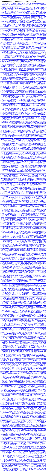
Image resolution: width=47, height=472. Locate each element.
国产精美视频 (5, 302)
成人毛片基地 (40, 242)
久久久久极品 (7, 442)
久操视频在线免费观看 (8, 179)
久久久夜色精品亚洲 (15, 310)
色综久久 (17, 325)
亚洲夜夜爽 (22, 253)
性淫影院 (28, 30)
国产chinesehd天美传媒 (14, 108)
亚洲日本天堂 (9, 448)
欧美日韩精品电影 (10, 242)
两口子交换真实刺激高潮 (35, 47)
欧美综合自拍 (37, 149)
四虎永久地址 (3, 288)
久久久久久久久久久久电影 (35, 444)
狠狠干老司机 (10, 42)
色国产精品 (32, 25)
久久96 (39, 92)
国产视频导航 (39, 196)
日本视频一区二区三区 (22, 334)
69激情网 (31, 200)
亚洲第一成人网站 (18, 398)
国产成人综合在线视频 (10, 50)
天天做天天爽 (23, 195)
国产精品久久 (9, 268)
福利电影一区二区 (24, 328)
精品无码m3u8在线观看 (33, 65)
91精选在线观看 (4, 254)
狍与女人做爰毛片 (13, 21)
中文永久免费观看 (29, 149)
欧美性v (13, 316)
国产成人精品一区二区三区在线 (36, 117)
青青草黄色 (8, 88)
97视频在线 (37, 224)
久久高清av (37, 337)
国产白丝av (4, 188)
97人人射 (29, 452)
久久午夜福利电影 (6, 310)
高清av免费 (42, 210)
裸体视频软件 (10, 429)
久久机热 (28, 118)
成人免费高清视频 (19, 349)
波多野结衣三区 (40, 404)
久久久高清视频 (21, 270)
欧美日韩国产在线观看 (23, 131)
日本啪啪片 (5, 341)
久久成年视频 (9, 213)
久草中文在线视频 (35, 50)
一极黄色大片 (29, 90)
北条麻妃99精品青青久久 (14, 121)
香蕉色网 (34, 253)
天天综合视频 (19, 230)
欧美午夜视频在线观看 (38, 119)
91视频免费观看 (32, 7)
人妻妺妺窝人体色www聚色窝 (18, 13)
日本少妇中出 (41, 39)
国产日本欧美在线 (7, 87)
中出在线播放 (17, 200)
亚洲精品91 (15, 452)
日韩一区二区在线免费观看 (38, 91)
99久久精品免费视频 (26, 354)
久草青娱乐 (31, 73)
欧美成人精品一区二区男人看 (11, 182)
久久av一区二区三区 (5, 402)
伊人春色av (40, 95)
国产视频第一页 (40, 193)
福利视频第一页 (15, 373)
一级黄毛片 (33, 196)
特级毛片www (31, 116)
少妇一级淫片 (17, 315)
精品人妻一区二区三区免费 (30, 169)
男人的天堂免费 (14, 364)
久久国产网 (31, 371)
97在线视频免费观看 (25, 158)
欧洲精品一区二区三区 (23, 296)
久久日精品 (17, 355)
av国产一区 (7, 217)
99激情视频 (4, 79)
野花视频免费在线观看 (8, 91)
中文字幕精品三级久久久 (26, 276)
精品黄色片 (3, 151)
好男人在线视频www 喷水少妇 (13, 297)
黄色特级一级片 (15, 22)
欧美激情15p (6, 95)
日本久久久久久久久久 (21, 246)
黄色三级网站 (10, 51)
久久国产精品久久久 (13, 78)
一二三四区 (20, 443)
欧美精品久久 (34, 465)
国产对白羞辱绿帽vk (13, 176)
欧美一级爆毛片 (30, 367)
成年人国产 (31, 26)
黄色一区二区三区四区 (35, 372)
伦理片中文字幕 (9, 158)
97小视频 (31, 166)
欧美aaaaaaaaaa (43, 171)
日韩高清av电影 (23, 114)
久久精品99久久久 (31, 334)
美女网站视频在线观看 (5, 211)
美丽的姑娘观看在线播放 (28, 426)
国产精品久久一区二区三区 (19, 113)
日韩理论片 (20, 435)
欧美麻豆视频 (36, 226)
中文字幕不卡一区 (5, 122)
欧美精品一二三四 (19, 110)
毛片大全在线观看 (28, 459)
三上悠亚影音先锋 (40, 7)
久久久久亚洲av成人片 (7, 420)
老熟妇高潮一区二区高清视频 (28, 337)
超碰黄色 (28, 85)
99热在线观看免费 (33, 154)
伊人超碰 (6, 315)
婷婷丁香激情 (9, 201)
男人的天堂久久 (22, 385)
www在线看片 (41, 303)
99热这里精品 (29, 171)
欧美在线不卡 (24, 262)
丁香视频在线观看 (7, 140)
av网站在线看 (21, 459)
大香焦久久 (32, 139)
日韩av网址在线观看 (34, 136)
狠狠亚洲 (35, 318)
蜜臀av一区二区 (34, 114)
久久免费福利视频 (34, 12)
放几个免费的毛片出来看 (31, 143)
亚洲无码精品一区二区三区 (33, 249)
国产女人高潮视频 (20, 33)
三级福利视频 (35, 175)
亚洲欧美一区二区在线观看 (36, 271)
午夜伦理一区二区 (22, 298)
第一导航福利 (8, 368)
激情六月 (37, 426)
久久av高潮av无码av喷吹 (29, 75)
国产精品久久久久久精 (17, 57)
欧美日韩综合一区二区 (18, 369)
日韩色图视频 (3, 104)
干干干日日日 (18, 122)
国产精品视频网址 (32, 404)
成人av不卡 (18, 438)
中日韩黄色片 (21, 169)
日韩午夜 (44, 52)
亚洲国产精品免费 (14, 435)
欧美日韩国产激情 (8, 450)
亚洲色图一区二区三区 (15, 28)
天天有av (43, 53)
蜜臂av (40, 192)
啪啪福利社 (28, 163)
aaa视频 (16, 316)
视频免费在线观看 (42, 279)
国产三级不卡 (26, 12)
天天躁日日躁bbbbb (24, 200)
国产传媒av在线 (34, 130)
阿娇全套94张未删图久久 (23, 244)
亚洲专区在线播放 (31, 390)
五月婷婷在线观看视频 (23, 59)
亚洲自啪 (12, 319)
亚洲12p (5, 377)
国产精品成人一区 (24, 56)
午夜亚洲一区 (12, 152)
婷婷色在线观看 (41, 83)
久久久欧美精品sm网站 (29, 170)
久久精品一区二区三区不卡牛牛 (27, 161)
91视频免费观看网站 (39, 270)
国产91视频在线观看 (38, 415)
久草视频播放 (3, 451)
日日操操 (41, 96)
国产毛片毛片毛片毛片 (23, 371)
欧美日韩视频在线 (35, 8)
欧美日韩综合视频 (42, 65)
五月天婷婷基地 (37, 9)
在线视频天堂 (14, 162)
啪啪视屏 (43, 281)
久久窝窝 (23, 218)
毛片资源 (36, 64)
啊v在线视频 (3, 431)
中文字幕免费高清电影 (37, 20)
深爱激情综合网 (14, 394)
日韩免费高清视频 (12, 185)
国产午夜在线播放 (14, 83)
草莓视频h (7, 55)
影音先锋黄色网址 (37, 147)
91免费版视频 (6, 371)
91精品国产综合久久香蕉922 (19, 456)
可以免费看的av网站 (16, 321)
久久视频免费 (35, 18)
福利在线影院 (34, 92)
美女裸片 (20, 117)
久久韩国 (5, 343)
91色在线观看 (20, 74)
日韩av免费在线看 (34, 250)
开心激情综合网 (12, 233)
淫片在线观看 (27, 50)
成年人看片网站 (32, 193)
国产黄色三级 (14, 244)
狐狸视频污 (14, 157)
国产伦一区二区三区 (21, 185)
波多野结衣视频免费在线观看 (33, 461)
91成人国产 (30, 21)
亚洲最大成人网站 (15, 320)
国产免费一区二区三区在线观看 (10, 112)
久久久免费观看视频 (11, 141)
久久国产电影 (26, 87)
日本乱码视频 (25, 359)
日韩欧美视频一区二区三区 (39, 267)
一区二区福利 (22, 47)
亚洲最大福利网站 (40, 77)
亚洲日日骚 (33, 85)
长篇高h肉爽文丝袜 (39, 195)
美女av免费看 (3, 85)
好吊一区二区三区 (37, 358)
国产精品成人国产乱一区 (34, 345)
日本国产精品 (35, 303)
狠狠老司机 (13, 154)
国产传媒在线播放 (4, 384)
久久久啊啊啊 (22, 149)
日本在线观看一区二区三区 (25, 60)
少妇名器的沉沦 (10, 451)
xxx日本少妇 (41, 232)
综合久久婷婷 (40, 61)
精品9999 (15, 347)
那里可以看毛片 (24, 267)
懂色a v (44, 209)
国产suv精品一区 (34, 70)
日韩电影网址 (23, 178)
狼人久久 (34, 37)
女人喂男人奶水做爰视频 (29, 451)
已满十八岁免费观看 (21, 347)
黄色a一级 (18, 377)
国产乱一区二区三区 (5, 319)
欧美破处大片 (21, 153)
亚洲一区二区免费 (8, 46)
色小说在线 (9, 460)
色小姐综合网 (18, 31)
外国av (19, 105)
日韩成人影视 (42, 198)
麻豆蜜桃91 (17, 249)
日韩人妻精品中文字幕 (10, 311)
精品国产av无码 (9, 398)
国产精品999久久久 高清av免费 (29, 353)
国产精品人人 (8, 305)
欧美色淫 (40, 441)
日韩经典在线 (32, 79)
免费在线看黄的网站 (7, 183)
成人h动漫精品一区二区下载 (27, 363)
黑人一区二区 (37, 21)
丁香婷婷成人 (39, 257)
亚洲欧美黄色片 (11, 230)
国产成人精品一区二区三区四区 (33, 78)
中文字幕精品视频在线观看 (17, 426)
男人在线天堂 (42, 274)
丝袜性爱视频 (22, 85)
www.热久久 (7, 338)
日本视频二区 (18, 228)
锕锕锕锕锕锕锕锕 (42, 248)
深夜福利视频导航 (13, 24)
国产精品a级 (16, 286)
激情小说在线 (14, 330)
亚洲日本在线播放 (21, 254)
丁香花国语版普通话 (37, 209)
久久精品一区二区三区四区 (29, 81)
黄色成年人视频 (34, 342)
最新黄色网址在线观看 (21, 104)
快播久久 (38, 55)
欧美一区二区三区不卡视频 (38, 68)
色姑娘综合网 (8, 321)
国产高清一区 (17, 441)
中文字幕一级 (7, 258)
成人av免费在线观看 (5, 279)
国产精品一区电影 (13, 105)
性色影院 (18, 82)
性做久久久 (36, 223)
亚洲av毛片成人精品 (16, 264)
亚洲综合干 (35, 183)
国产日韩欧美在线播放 (7, 25)
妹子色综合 (34, 338)
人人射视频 (36, 420)
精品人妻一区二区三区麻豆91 (30, 219)
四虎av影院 (15, 455)
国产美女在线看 (4, 11)
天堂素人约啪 (29, 333)
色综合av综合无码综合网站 (24, 24)
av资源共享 (10, 72)
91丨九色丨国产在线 (5, 214)
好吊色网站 (10, 315)
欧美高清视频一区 (23, 457)
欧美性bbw (18, 134)
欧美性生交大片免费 (25, 105)
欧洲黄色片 (19, 217)
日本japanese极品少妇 (20, 375)
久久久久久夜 (19, 77)
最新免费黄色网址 (17, 284)
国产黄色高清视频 (42, 215)
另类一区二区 (34, 100)
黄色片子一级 (20, 101)
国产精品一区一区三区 (11, 439)
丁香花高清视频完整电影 (23, 257)
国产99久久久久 (32, 438)
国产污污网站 (21, 83)
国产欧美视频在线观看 (13, 153)
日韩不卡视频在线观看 (19, 40)
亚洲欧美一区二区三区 (38, 57)
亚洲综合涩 (37, 363)
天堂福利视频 (36, 171)
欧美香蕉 (23, 406)
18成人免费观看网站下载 (27, 95)
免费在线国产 (8, 13)
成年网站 (2, 434)
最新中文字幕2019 (36, 132)
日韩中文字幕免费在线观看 (21, 123)
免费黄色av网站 (5, 126)
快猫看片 (41, 220)
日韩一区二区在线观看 (41, 253)
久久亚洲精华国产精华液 (23, 34)
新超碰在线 (34, 60)
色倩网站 (26, 332)
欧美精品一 (32, 375)
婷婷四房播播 (17, 319)
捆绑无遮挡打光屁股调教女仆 (21, 402)
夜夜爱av (32, 109)
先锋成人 (17, 114)
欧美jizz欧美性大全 (25, 17)
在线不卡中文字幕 (14, 371)
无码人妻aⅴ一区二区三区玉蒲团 (31, 232)
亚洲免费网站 (40, 340)
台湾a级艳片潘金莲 (21, 333)
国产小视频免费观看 (37, 276)
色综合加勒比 (30, 235)
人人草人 (24, 192)
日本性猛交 (5, 65)
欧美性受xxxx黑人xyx (12, 292)
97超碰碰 (10, 48)
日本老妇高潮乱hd (30, 258)
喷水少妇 (29, 340)
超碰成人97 (24, 31)
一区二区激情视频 (30, 178)
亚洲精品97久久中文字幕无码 (32, 202)
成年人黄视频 (27, 25)
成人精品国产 (3, 7)
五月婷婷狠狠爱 (8, 411)
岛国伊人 (9, 22)
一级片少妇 (34, 40)
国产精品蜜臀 (31, 217)
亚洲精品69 (25, 274)
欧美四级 (28, 239)
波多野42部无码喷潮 (26, 140)
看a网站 (33, 165)
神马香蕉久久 (32, 362)
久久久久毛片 (36, 294)
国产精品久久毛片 (38, 262)
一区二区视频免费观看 (33, 220)
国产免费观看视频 (16, 147)
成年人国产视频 (28, 395)
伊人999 (7, 92)
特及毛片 (12, 110)
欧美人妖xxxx (3, 457)
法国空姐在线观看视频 (15, 447)
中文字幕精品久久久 (29, 223)
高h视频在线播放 (37, 332)
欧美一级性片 (24, 173)
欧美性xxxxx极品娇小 (5, 468)
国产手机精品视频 (41, 59)
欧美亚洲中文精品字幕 (12, 86)
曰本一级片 (31, 431)
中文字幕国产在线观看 (25, 355)
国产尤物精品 (20, 397)
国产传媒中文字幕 (24, 82)
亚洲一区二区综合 (23, 108)
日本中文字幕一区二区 (24, 191)
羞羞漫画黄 (23, 11)
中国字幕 (36, 200)
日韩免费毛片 (8, 346)
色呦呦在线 (28, 284)
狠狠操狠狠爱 (35, 259)
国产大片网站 (38, 82)
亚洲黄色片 (7, 307)
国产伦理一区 (32, 403)
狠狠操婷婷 (3, 280)
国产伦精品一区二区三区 (24, 100)
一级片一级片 (20, 156)
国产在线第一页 (29, 373)
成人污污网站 (29, 302)
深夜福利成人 (16, 145)
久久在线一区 (23, 118)
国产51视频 (23, 134)
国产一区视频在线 (24, 245)
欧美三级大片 (7, 154)
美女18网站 (16, 457)
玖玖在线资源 (14, 202)
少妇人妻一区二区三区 (7, 369)
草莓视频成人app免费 (16, 140)
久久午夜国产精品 (26, 44)
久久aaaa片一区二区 (7, 56)
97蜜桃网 (44, 319)
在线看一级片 (35, 452)
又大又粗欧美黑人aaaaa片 (34, 293)
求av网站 (43, 412)
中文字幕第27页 (17, 96)
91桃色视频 (10, 9)
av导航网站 (24, 323)
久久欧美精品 (28, 33)
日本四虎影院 (8, 147)
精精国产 (32, 30)
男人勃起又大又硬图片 (19, 39)
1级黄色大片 (37, 42)
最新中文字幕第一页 (9, 349)
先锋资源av (24, 217)
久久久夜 (10, 347)
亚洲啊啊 (29, 248)
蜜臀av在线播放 (28, 259)
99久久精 (28, 347)
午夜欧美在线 (37, 252)
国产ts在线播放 (7, 90)
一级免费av (4, 359)
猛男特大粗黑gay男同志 (11, 333)
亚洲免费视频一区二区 (16, 336)
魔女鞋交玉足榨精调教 (36, 74)
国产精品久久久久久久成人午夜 (13, 195)
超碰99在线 (4, 424)
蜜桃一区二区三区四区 (10, 38)
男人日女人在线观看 (39, 416)
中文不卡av (9, 61)
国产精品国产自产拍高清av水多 (23, 189)
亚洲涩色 (23, 377)
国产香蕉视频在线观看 (14, 340)
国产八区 (23, 53)
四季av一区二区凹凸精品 (11, 303)
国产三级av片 (18, 469)
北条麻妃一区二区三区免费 (15, 372)
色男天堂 (33, 189)
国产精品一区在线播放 (11, 215)
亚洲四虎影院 (10, 323)
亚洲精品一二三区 (18, 433)
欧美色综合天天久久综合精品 (29, 55)
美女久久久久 (3, 166)
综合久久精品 (11, 289)
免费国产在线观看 (30, 184)
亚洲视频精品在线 (37, 63)
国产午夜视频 (26, 38)
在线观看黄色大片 (37, 104)
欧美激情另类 (32, 296)
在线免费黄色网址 (24, 320)
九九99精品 (22, 224)
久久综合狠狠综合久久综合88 (37, 125)
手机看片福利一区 (5, 24)
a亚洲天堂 (27, 386)
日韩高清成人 (41, 130)
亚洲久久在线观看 (40, 237)
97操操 (2, 173)
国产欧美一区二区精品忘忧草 (26, 277)
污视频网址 (7, 47)
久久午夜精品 (3, 51)
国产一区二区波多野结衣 (18, 204)
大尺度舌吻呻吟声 (18, 429)
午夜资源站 (34, 208)
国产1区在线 (43, 116)
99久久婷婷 (6, 355)
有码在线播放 (25, 116)
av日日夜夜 (21, 422)
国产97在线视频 (41, 114)
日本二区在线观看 (6, 241)
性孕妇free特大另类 (29, 86)
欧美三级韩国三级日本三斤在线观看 (33, 43)
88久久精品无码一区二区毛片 (29, 77)
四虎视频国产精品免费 (27, 20)
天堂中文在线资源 (31, 28)
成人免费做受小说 (14, 73)
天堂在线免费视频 (24, 121)
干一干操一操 (11, 404)
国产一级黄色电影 (7, 143)
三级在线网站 (12, 114)
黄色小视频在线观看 (18, 381)
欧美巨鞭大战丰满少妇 (16, 258)
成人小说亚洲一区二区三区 (37, 51)
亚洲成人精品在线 (41, 15)
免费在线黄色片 (19, 38)
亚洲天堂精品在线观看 (28, 329)
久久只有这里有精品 (40, 299)
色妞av (41, 11)
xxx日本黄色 (15, 37)
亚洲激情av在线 (15, 56)
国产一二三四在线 (22, 179)
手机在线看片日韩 (20, 311)
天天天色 (31, 267)
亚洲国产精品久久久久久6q (12, 174)
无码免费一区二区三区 (36, 266)
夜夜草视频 (5, 264)
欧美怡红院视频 (7, 328)
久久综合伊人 (40, 40)
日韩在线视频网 (22, 198)
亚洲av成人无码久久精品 (35, 281)
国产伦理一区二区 (33, 272)
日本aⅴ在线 (39, 94)
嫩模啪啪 (3, 163)
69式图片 (37, 75)
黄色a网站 (19, 20)
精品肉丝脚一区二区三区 (31, 94)
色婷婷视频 (32, 211)
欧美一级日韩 (35, 176)
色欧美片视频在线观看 (36, 44)
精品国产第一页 (30, 195)
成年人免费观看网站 (21, 99)
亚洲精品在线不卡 (8, 119)
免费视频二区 (9, 163)
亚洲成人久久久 (22, 78)
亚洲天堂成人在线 (23, 127)
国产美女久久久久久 (13, 34)
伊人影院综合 (31, 359)
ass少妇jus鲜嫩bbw (24, 310)
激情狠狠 (42, 264)
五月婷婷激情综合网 (42, 272)
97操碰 (19, 116)
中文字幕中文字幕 (28, 37)
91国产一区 (33, 299)
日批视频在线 (34, 385)
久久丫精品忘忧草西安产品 (23, 141)
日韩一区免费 (9, 280)
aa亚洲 (43, 163)
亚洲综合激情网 (39, 28)
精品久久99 (34, 320)
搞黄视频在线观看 (20, 50)
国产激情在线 (9, 156)
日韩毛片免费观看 (11, 104)
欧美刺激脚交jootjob (30, 376)
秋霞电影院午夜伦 (26, 342)
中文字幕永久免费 (32, 157)
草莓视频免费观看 (15, 47)
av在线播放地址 (37, 324)
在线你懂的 (17, 289)
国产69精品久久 (16, 460)
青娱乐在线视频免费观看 (40, 165)
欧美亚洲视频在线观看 (24, 211)
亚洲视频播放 (5, 397)
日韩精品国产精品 (39, 156)
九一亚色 (31, 294)
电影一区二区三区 (10, 220)
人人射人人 (9, 113)
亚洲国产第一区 (38, 255)
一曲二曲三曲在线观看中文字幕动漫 (13, 135)
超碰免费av (20, 37)
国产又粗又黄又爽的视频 (34, 310)
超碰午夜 (7, 31)
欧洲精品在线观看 (42, 22)
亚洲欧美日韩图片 (8, 419)
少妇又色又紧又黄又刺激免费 (10, 75)
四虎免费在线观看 (16, 222)
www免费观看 (15, 305)
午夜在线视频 (36, 107)
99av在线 (17, 63)
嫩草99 (31, 180)
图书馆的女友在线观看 (31, 242)
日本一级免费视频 (34, 22)
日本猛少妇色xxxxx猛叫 (23, 182)
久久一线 (8, 332)
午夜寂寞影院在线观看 (24, 22)
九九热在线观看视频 (32, 160)
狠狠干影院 (43, 92)
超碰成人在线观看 (4, 152)
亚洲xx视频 (25, 26)
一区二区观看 (16, 25)
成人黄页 (34, 459)
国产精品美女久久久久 (20, 197)
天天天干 (16, 91)
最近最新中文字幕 (17, 218)
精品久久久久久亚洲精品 (24, 70)
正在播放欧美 (26, 272)
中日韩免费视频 (16, 15)
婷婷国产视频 (3, 429)
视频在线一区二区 (37, 360)
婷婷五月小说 (25, 117)
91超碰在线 (18, 359)
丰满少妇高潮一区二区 (32, 179)
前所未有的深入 (30, 230)
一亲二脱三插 (32, 131)
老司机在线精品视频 (28, 419)
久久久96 (19, 162)
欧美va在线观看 (39, 85)
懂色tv (4, 376)
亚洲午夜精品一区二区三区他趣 (11, 26)
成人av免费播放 (39, 35)
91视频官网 (33, 113)
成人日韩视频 (33, 38)
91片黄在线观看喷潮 (25, 61)
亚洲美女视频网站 (28, 39)
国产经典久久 (38, 222)
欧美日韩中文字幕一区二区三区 (34, 29)
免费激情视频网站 (13, 397)
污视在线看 (34, 340)
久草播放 (26, 160)
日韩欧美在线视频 (41, 140)
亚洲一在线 (29, 441)
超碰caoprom (12, 82)
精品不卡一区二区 (11, 134)
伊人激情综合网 (21, 86)
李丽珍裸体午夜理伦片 (8, 240)
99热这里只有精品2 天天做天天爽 (27, 289)
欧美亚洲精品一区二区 (18, 312)
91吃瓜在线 (25, 470)
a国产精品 (16, 149)
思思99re (35, 167)
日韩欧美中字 (13, 208)
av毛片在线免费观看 (8, 415)
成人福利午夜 (12, 228)
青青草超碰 (9, 100)
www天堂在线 (11, 193)
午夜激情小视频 (22, 466)
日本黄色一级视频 (20, 170)
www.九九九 (38, 451)
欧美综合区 (26, 227)
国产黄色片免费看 (26, 433)
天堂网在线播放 (34, 393)
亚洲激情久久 (12, 382)
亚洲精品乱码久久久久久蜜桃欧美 (32, 16)
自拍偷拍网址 (17, 42)
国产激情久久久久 (10, 325)
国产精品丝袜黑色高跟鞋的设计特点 (36, 241)
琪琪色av (28, 393)
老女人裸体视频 (24, 324)
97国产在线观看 (5, 82)
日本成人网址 (25, 228)
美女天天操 (21, 201)
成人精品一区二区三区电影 (18, 378)
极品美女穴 (34, 441)
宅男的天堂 (21, 442)
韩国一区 (5, 72)
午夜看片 (20, 26)
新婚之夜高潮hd (10, 53)
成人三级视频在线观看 (23, 301)
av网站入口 (11, 381)
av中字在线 (32, 351)
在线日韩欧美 (3, 275)
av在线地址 (27, 465)
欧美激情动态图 (7, 222)
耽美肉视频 (5, 30)
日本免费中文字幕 (30, 69)
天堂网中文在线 (31, 222)
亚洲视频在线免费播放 (35, 87)
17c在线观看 (17, 53)
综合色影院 (43, 275)
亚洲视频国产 (27, 311)
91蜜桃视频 (33, 213)
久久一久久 (38, 118)
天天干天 (42, 122)
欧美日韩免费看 (30, 285)
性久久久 (11, 103)
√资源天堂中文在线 (10, 43)
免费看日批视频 (39, 108)
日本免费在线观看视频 (18, 81)
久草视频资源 (13, 214)
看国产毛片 (15, 280)
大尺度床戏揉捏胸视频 (39, 386)
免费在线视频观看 (33, 398)
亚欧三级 (18, 152)
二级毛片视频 (38, 131)
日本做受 (16, 179)
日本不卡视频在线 (18, 314)
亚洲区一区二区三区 (20, 233)
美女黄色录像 (36, 435)
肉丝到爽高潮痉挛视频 (20, 43)
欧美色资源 (33, 347)
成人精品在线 (10, 271)
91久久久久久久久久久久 (35, 231)
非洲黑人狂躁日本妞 (8, 39)
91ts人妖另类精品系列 (5, 276)
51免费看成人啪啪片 (42, 121)
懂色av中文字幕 (22, 316)
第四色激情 (20, 428)
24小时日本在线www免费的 (10, 437)
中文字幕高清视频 (17, 337)
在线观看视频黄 (23, 460)
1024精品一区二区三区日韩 (31, 453)
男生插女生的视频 (19, 160)
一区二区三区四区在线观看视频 (15, 390)
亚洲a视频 (11, 425)
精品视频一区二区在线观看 (32, 126)
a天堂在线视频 (9, 380)
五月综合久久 (36, 90)
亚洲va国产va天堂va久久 (29, 236)
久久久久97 (20, 455)
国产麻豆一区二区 (23, 145)
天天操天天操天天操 (21, 285)
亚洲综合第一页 (22, 183)
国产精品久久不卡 (7, 266)
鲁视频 (39, 385)
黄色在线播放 (31, 262)
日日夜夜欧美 (23, 373)
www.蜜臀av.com (36, 180)
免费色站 (41, 457)
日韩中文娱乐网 (28, 13)
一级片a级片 (16, 232)
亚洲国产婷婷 (32, 35)
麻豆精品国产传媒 (28, 330)
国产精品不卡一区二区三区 (7, 290)
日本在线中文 (16, 183)
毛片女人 (33, 118)
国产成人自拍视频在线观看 (20, 103)
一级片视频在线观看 (5, 117)
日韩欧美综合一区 (8, 107)
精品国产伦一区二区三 (34, 34)
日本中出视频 (38, 327)
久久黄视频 (18, 139)
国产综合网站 (28, 377)
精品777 (10, 264)
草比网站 (43, 9)
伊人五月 (23, 258)
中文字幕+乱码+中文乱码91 (19, 380)
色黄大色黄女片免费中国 (6, 192)
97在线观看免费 (41, 365)
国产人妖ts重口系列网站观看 (14, 11)
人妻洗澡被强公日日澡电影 (40, 72)
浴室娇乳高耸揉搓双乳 (11, 151)
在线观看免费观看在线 (9, 64)
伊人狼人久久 (40, 438)
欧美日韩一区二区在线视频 (28, 66)
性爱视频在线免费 (41, 353)
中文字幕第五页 (31, 280)
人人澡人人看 (15, 59)
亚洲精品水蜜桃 (40, 60)
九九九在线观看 (34, 83)
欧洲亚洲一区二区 (15, 90)
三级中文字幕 (10, 324)
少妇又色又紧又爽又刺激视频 (26, 9)
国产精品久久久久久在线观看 (24, 176)
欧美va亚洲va (10, 223)
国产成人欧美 (24, 135)
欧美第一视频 (3, 53)
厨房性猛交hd (28, 92)
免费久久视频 (10, 308)
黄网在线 (22, 51)
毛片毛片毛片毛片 (5, 103)
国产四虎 (2, 55)
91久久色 (30, 457)
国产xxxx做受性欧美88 (22, 157)
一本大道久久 (15, 346)
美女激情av (4, 373)
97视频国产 (35, 96)
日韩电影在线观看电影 (40, 30)
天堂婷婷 (3, 349)
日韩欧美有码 (43, 149)
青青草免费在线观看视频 (27, 96)
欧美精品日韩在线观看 (41, 347)
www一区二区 (27, 422)
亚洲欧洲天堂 (3, 16)
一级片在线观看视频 (22, 280)
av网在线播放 (3, 77)
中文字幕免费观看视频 (37, 163)
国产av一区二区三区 (40, 213)
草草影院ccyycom (7, 17)
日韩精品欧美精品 (31, 152)
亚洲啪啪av (32, 17)
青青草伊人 (27, 83)
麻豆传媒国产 (23, 90)
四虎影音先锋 (7, 252)
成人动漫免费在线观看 (14, 30)
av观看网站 (11, 18)
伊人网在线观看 (17, 220)
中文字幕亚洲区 (28, 107)
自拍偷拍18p (21, 305)
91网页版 (39, 245)
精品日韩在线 (16, 72)
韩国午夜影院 (32, 82)
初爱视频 (14, 391)
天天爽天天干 (42, 50)
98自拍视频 (23, 248)
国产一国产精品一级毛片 (23, 174)
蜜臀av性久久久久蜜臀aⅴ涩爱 (9, 189)
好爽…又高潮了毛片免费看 (23, 52)
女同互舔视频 (23, 28)
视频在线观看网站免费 (16, 17)
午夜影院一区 (6, 74)
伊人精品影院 (27, 196)
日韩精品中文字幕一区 (31, 138)
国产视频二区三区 (25, 438)
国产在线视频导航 (4, 105)
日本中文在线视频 (26, 125)
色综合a (5, 270)
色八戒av (41, 330)
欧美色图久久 (41, 288)
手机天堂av (26, 180)
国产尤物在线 (32, 257)
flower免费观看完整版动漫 (16, 187)
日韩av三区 (17, 242)
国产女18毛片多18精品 (23, 346)
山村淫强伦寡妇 (38, 368)
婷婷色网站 (39, 169)
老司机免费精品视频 (38, 26)
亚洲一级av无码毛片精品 (6, 94)
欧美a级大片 (34, 101)
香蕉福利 (17, 299)
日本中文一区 (3, 292)
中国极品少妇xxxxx (4, 236)
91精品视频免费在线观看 (9, 400)
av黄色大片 (38, 153)
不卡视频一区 (9, 145)
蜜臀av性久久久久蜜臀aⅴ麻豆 (25, 63)
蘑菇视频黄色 (40, 320)
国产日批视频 (6, 412)
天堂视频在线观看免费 (36, 33)
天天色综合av (3, 320)
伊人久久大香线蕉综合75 (33, 56)
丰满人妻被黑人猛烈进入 (15, 248)
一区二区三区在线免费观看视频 (22, 362)
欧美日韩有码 (23, 249)
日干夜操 (6, 239)
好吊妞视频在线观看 (17, 8)
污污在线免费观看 (21, 214)
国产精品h (35, 166)
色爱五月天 (26, 261)
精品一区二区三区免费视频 (14, 461)
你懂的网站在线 (13, 206)
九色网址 (8, 365)
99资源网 (24, 407)
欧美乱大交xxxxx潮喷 (26, 122)
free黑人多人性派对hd (13, 387)
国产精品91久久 (19, 12)
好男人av (28, 47)
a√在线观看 (35, 39)
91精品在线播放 (23, 205)
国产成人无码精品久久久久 (26, 358)
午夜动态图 (33, 206)
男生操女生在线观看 (19, 167)
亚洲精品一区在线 (33, 59)
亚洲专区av (30, 318)
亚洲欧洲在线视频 (28, 167)
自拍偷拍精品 (21, 109)
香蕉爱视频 (12, 55)
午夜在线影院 (25, 166)
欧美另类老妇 (38, 378)
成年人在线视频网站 (11, 101)
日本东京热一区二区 (6, 293)
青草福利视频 (9, 327)
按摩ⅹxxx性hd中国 (21, 279)
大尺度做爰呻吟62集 (33, 328)
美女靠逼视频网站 (17, 420)
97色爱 (6, 372)
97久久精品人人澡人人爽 (29, 148)
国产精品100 (7, 12)
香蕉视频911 (21, 180)
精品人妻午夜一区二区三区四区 (18, 231)
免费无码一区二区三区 (16, 453)
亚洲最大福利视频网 (16, 88)
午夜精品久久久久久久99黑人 (30, 112)
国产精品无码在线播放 (34, 350)
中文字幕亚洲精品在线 (21, 126)
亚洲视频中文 (3, 101)
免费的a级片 (26, 397)
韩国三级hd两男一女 (8, 149)
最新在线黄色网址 (30, 255)
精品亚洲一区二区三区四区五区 (21, 7)
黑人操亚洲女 (15, 421)
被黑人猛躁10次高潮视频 (9, 35)
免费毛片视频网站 (27, 8)
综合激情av (40, 166)
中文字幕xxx (5, 285)
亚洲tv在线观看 (12, 283)
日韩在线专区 (26, 281)
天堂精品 (14, 354)
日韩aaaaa (27, 437)
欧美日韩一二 (29, 104)
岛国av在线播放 (40, 37)
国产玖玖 (17, 205)
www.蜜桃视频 (40, 129)
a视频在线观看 (19, 55)
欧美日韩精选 (25, 398)
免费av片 (9, 316)
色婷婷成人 (18, 288)
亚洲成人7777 (28, 425)
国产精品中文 (21, 330)
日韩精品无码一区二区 (41, 466)
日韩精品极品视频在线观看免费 (30, 187)
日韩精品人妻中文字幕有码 (34, 145)
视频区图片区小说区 (15, 399)
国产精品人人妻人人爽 (41, 138)
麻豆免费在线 (40, 228)
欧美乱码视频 (15, 131)
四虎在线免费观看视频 (10, 375)
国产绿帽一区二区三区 (30, 197)
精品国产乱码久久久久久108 (35, 52)
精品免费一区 (36, 13)
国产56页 (20, 364)
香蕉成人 (44, 235)
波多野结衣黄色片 (16, 143)
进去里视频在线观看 (21, 171)
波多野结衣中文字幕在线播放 (34, 263)
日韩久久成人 (33, 24)
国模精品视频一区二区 (24, 46)
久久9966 (10, 198)
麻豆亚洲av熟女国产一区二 (7, 66)
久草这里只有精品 (21, 151)
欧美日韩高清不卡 (36, 399)
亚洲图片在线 (38, 236)
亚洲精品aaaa (16, 263)
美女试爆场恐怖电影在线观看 (23, 446)
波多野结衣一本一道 (37, 188)
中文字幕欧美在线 (27, 101)
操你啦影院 (12, 31)
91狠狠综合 (17, 161)
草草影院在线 (23, 147)
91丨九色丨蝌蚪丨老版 (14, 129)
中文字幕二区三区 (14, 144)
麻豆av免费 (16, 60)
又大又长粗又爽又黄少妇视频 (33, 421)
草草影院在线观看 (38, 86)
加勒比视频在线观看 (38, 109)
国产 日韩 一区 (36, 103)
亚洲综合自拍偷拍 (4, 250)
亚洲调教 (25, 110)
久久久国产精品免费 (40, 17)
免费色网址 (34, 354)
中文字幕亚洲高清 (4, 108)
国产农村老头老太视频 (17, 125)
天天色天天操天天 (33, 365)
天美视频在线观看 (6, 162)
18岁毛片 (27, 375)
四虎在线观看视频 (31, 127)
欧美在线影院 (15, 298)
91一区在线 (5, 48)
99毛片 (28, 114)
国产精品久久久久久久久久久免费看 (37, 141)
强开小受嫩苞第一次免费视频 (28, 290)
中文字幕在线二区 (20, 175)
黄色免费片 (32, 389)
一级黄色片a (12, 122)
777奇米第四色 (7, 99)
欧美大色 (21, 25)
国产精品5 (9, 298)
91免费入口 (43, 104)
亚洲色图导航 (38, 323)
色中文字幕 (3, 365)
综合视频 (6, 68)
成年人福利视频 (17, 158)
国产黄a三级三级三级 (7, 259)
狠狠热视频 (42, 433)
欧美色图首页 (8, 131)
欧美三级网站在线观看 (20, 430)
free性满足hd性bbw (9, 245)
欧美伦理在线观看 (26, 139)
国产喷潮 (9, 428)
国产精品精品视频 (15, 211)
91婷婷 (6, 198)
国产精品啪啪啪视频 (11, 77)
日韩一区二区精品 (40, 314)
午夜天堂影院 (19, 235)
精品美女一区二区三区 (35, 437)
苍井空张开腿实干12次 (6, 350)
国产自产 (9, 320)
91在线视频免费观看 (11, 20)
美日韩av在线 (12, 272)
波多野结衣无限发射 (35, 11)
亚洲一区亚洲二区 (39, 280)
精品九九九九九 (28, 119)
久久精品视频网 (38, 162)
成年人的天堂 (29, 132)
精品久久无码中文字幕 (25, 15)
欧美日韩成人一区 (21, 16)
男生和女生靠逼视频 (11, 16)
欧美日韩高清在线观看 (7, 180)
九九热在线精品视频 (40, 185)
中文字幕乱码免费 (33, 346)
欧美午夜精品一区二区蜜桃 (40, 151)
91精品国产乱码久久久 (40, 311)
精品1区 (27, 389)
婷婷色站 (24, 284)
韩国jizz (28, 11)
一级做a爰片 (19, 463)
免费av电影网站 (39, 211)
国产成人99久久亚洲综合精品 (34, 135)
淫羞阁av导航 (42, 183)
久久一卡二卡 (34, 15)
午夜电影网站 (15, 127)
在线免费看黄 (29, 134)
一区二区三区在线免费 (15, 132)
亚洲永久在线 (3, 323)
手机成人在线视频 (31, 31)
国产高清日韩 (41, 425)
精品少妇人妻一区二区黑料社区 (27, 72)
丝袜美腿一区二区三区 (27, 68)
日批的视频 (28, 316)
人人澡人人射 (43, 75)
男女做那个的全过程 (24, 350)
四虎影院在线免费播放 (38, 134)
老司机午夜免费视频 (37, 48)
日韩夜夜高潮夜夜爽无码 (8, 70)
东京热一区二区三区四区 (32, 110)
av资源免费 (13, 99)
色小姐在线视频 (11, 79)
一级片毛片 (35, 144)
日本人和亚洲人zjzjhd (6, 59)
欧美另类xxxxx (27, 305)
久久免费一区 (19, 154)
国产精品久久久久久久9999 (13, 85)
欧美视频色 (32, 319)
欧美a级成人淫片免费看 (10, 219)
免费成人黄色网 (42, 191)
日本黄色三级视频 (39, 296)
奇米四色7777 (6, 208)
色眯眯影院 (37, 116)
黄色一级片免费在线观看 (11, 257)
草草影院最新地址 (8, 81)
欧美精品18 (39, 261)
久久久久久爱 (15, 428)
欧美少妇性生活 (7, 57)
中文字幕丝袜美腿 (8, 385)
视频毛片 (13, 12)
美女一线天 (33, 140)
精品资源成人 (39, 206)
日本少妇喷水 (41, 208)
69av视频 (14, 156)
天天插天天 (34, 316)
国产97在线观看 (32, 261)
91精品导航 (33, 129)
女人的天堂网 (17, 51)
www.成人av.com (11, 175)
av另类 (6, 228)
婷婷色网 (24, 390)
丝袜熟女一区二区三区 (31, 99)
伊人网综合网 (30, 147)
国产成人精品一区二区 (27, 18)
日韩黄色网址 (41, 112)
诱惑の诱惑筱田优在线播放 (11, 171)
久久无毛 (22, 286)
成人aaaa (9, 407)
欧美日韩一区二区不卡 (23, 21)
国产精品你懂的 (31, 416)
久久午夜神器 (17, 9)
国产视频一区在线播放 (7, 15)
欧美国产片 (30, 97)
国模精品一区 (29, 48)
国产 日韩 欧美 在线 (6, 253)
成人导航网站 (10, 262)
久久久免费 (31, 42)
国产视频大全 (9, 452)
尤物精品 (3, 139)
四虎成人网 (15, 116)
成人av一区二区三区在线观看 (6, 60)
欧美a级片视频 (10, 96)
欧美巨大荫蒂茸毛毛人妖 (12, 226)
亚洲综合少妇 (20, 268)
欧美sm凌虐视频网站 (12, 69)
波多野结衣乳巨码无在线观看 (22, 35)
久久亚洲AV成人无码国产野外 (11, 422)
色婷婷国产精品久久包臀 (8, 161)
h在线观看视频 (10, 7)
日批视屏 (41, 110)
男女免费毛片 (8, 255)
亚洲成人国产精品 (37, 235)
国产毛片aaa (12, 355)
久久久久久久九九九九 (26, 338)
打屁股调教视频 (17, 18)
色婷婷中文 (15, 198)
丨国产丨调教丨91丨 (17, 213)
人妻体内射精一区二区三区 (15, 95)
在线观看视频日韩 (11, 377)
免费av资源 (27, 231)
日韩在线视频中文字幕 (15, 173)
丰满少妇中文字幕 (22, 69)
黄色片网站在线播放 (5, 73)
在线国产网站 (25, 294)
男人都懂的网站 (41, 201)
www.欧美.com (21, 206)
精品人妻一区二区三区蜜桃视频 (22, 64)
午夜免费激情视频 (37, 244)
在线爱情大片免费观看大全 (35, 227)
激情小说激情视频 (26, 130)
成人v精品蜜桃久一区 (40, 351)
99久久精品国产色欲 (42, 101)
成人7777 (24, 230)
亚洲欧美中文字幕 (26, 213)
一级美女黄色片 (27, 40)
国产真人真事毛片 (34, 191)
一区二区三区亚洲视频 (40, 189)
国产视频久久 (28, 439)
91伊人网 (17, 70)
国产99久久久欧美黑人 (5, 210)
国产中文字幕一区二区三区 (11, 237)
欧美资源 (42, 42)
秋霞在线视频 (17, 324)
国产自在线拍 (12, 236)
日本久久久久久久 (22, 202)
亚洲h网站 (35, 95)
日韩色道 (39, 167)
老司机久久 (31, 64)
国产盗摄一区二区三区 (7, 446)
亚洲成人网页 (23, 188)
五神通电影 (41, 136)
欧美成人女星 (21, 75)
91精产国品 (9, 456)
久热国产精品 (21, 112)
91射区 (29, 320)
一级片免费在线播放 (39, 152)
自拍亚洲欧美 (30, 183)
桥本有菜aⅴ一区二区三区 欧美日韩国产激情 (30, 88)
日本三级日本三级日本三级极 (19, 302)
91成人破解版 (37, 66)
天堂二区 (4, 284)
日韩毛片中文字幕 (17, 48)
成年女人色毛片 (24, 293)
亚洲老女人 (6, 306)
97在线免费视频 (23, 65)
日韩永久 (8, 187)
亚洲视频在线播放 (5, 178)
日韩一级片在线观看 (14, 118)
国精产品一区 (26, 154)
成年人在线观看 (13, 74)
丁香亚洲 (43, 409)
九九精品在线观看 (41, 318)
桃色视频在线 (22, 389)
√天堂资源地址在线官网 (24, 250)
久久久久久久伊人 (20, 208)
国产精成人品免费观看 (10, 205)
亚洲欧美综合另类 (12, 254)
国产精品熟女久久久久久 (17, 87)
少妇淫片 (27, 109)
